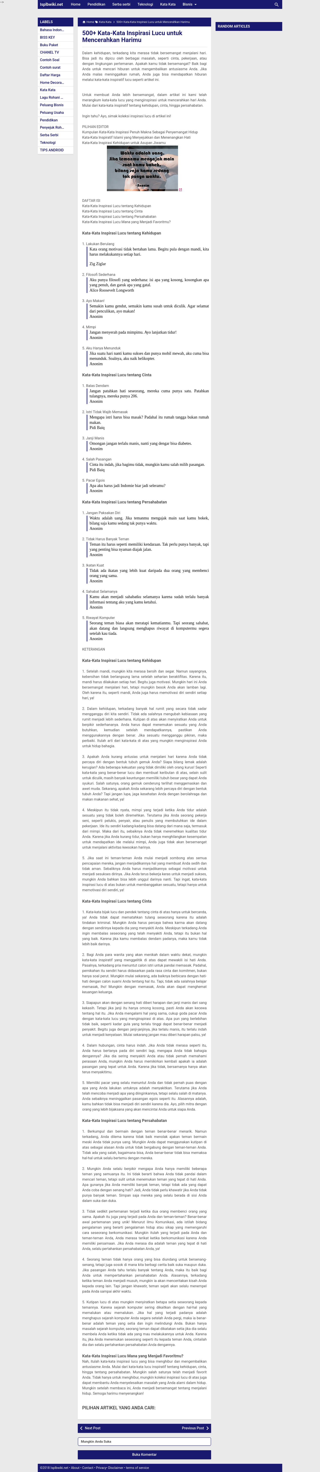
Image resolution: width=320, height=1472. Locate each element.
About (75, 1468)
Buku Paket (49, 45)
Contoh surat (50, 67)
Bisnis (190, 4)
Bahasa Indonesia (54, 30)
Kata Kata (168, 4)
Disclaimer (115, 1468)
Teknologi (145, 4)
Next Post (92, 1428)
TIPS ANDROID (52, 150)
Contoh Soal (49, 60)
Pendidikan (96, 4)
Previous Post (193, 1428)
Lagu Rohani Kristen (56, 97)
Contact (87, 1468)
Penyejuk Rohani (53, 127)
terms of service (137, 1468)
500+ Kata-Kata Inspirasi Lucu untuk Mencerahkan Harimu (133, 36)
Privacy (101, 1468)
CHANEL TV (49, 52)
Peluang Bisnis (52, 105)
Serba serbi (121, 4)
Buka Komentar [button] (144, 1454)
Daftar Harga (50, 75)
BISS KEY (47, 37)
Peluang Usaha (52, 112)
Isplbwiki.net (51, 4)
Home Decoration (54, 82)
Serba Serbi (49, 135)
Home (75, 4)
